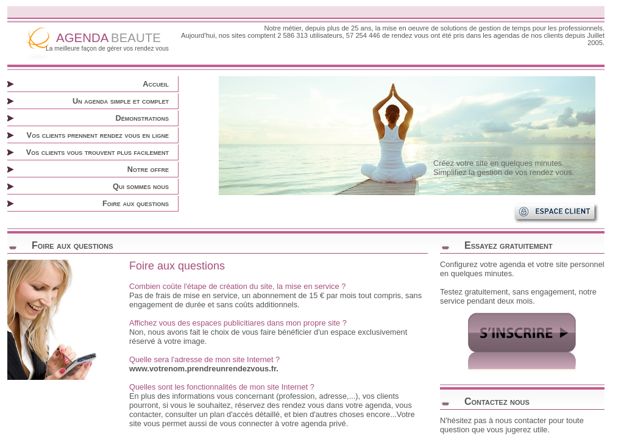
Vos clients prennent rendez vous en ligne (98, 135)
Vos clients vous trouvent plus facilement (97, 152)
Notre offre (148, 169)
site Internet (253, 359)
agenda (378, 405)
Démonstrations (142, 118)
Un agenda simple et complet (121, 100)
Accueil (156, 83)
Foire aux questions (135, 203)
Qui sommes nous (141, 186)
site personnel (580, 264)
